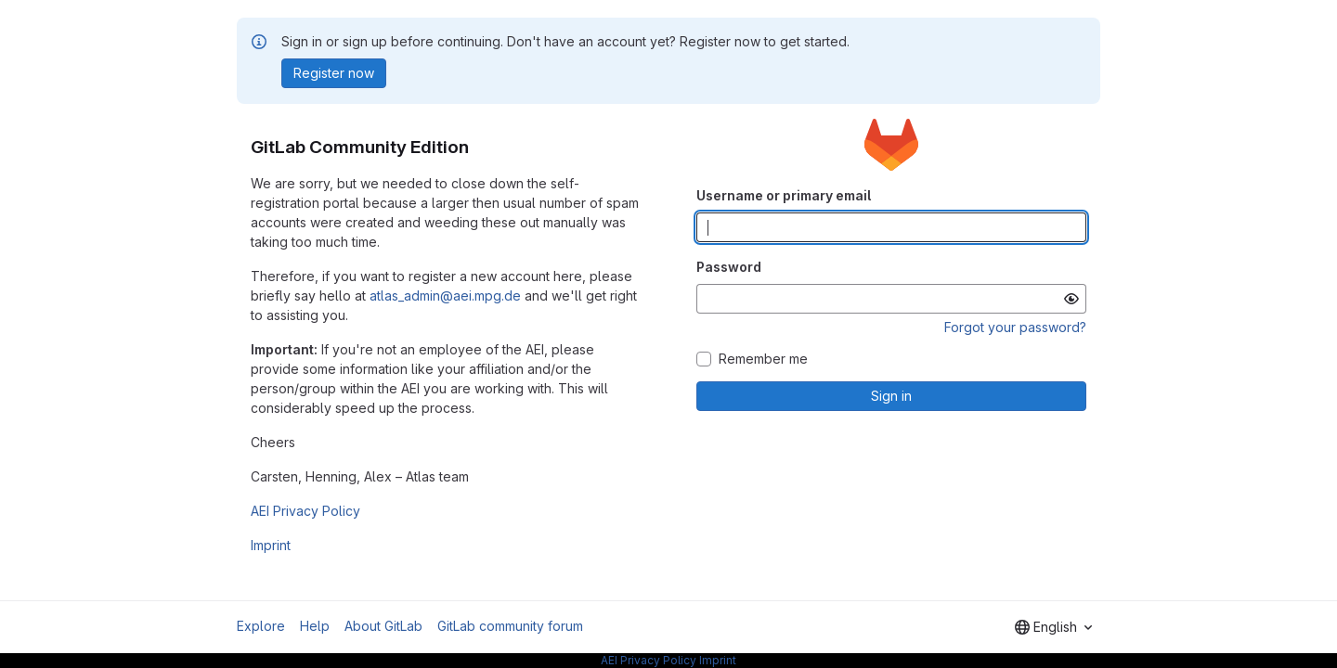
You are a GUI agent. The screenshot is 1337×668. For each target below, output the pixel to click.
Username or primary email (783, 195)
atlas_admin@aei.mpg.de (445, 295)
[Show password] (1071, 299)
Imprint (271, 545)
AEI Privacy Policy (305, 511)
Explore (261, 626)
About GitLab (383, 626)
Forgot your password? (1015, 327)
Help (315, 626)
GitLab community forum (510, 626)
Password (728, 267)
